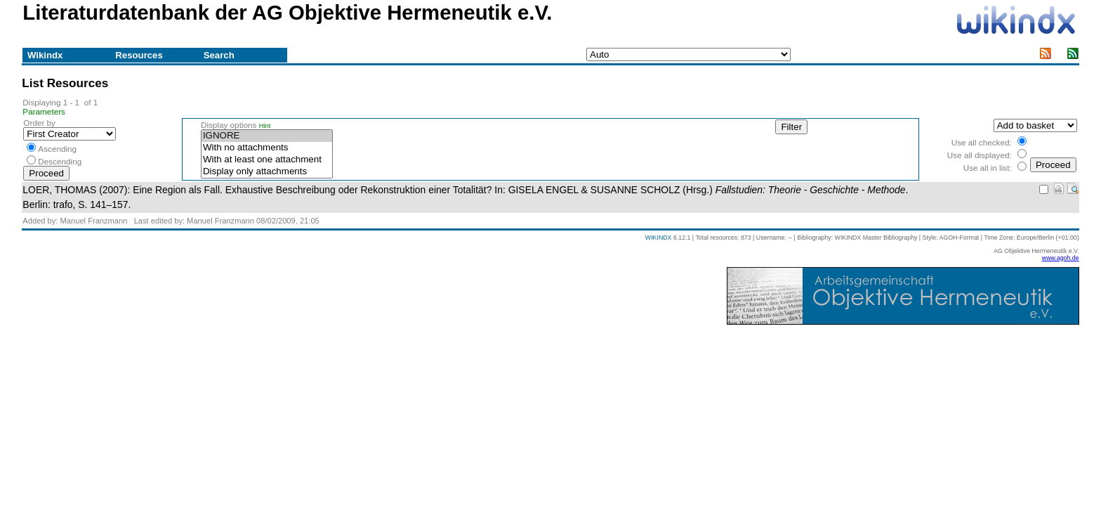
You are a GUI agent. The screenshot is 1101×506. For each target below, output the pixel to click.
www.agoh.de (1060, 257)
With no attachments (267, 148)
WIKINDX (658, 237)
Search (219, 55)
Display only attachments (267, 172)
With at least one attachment (267, 160)
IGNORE (267, 136)
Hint (265, 125)
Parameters (43, 111)
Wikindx (44, 55)
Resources (138, 55)
